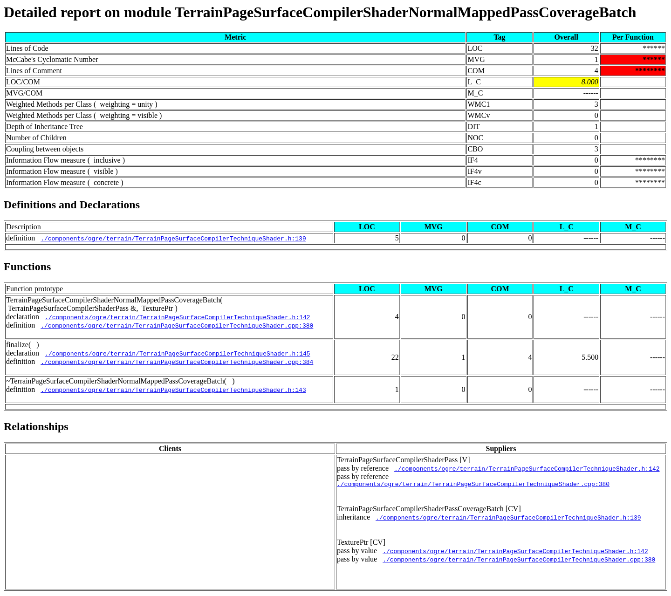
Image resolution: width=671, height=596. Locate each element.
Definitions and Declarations (72, 205)
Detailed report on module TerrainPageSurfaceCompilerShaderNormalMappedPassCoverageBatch (320, 12)
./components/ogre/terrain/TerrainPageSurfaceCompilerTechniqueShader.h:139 (173, 238)
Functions (27, 266)
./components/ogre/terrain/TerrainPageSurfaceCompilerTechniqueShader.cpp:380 (177, 325)
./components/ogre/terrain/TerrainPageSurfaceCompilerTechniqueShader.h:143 (173, 389)
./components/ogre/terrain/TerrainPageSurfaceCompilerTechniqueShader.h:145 (177, 353)
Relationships (36, 426)
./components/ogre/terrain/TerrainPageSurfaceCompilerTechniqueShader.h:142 (177, 317)
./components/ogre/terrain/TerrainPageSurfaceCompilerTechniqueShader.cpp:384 (177, 361)
